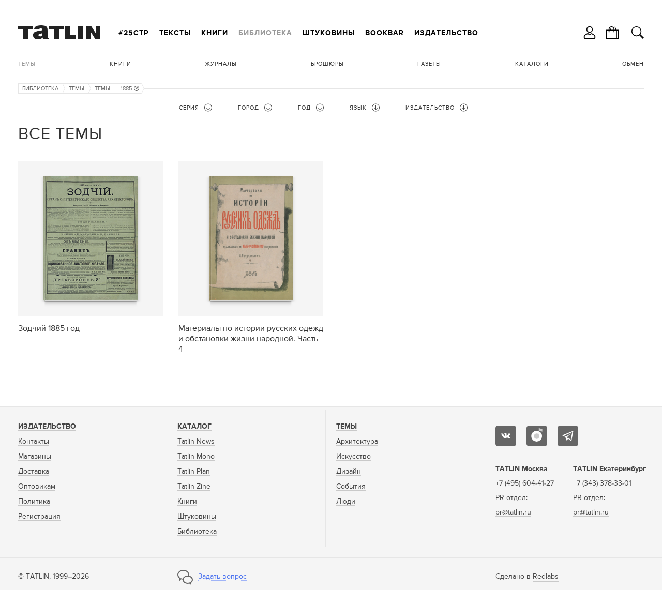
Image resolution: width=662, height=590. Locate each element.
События (351, 486)
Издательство (446, 33)
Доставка (33, 471)
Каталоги (532, 64)
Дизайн (348, 471)
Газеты (429, 64)
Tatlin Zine (193, 486)
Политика (34, 501)
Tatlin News (196, 441)
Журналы (221, 64)
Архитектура (357, 441)
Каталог (194, 426)
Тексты (175, 33)
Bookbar (384, 33)
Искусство (353, 456)
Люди (345, 501)
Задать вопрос (222, 576)
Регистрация (39, 516)
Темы (27, 64)
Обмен (633, 64)
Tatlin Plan (193, 471)
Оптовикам (36, 486)
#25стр (133, 33)
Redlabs (546, 576)
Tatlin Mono (196, 456)
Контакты (33, 441)
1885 (130, 89)
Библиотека (265, 33)
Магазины (34, 456)
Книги (214, 33)
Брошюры (327, 64)
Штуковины (329, 33)
